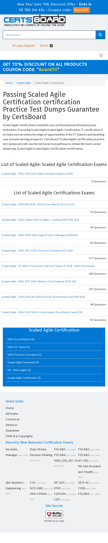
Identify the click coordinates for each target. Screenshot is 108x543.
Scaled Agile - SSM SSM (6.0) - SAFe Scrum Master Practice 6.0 (38, 204)
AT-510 (83, 460)
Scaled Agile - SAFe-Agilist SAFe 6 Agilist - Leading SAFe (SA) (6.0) (40, 219)
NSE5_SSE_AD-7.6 (66, 460)
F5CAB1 (83, 493)
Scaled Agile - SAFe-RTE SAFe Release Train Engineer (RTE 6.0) (39, 281)
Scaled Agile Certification (23, 377)
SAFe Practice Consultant (23, 354)
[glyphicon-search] (100, 35)
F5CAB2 (59, 449)
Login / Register (24, 45)
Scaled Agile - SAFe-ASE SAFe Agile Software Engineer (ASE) (37, 173)
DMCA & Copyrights (19, 436)
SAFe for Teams (17, 346)
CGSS (81, 488)
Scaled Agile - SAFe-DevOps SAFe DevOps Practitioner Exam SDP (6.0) (43, 296)
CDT (57, 499)
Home (9, 82)
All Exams (12, 413)
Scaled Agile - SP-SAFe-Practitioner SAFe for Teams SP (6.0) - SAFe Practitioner (48, 265)
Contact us (13, 419)
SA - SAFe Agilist (18, 370)
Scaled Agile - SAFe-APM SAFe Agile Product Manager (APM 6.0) (40, 235)
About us (11, 424)
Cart (46, 45)
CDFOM (60, 493)
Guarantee (12, 430)
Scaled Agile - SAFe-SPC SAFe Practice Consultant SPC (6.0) (37, 250)
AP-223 (59, 482)
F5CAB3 (83, 449)
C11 (32, 482)
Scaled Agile (24, 82)
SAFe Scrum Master (19, 339)
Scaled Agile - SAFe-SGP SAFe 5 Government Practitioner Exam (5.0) (42, 312)
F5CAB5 (83, 455)
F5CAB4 (59, 455)
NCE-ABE (36, 488)
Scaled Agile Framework (22, 362)
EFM (57, 488)
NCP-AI (83, 482)
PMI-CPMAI (38, 493)
